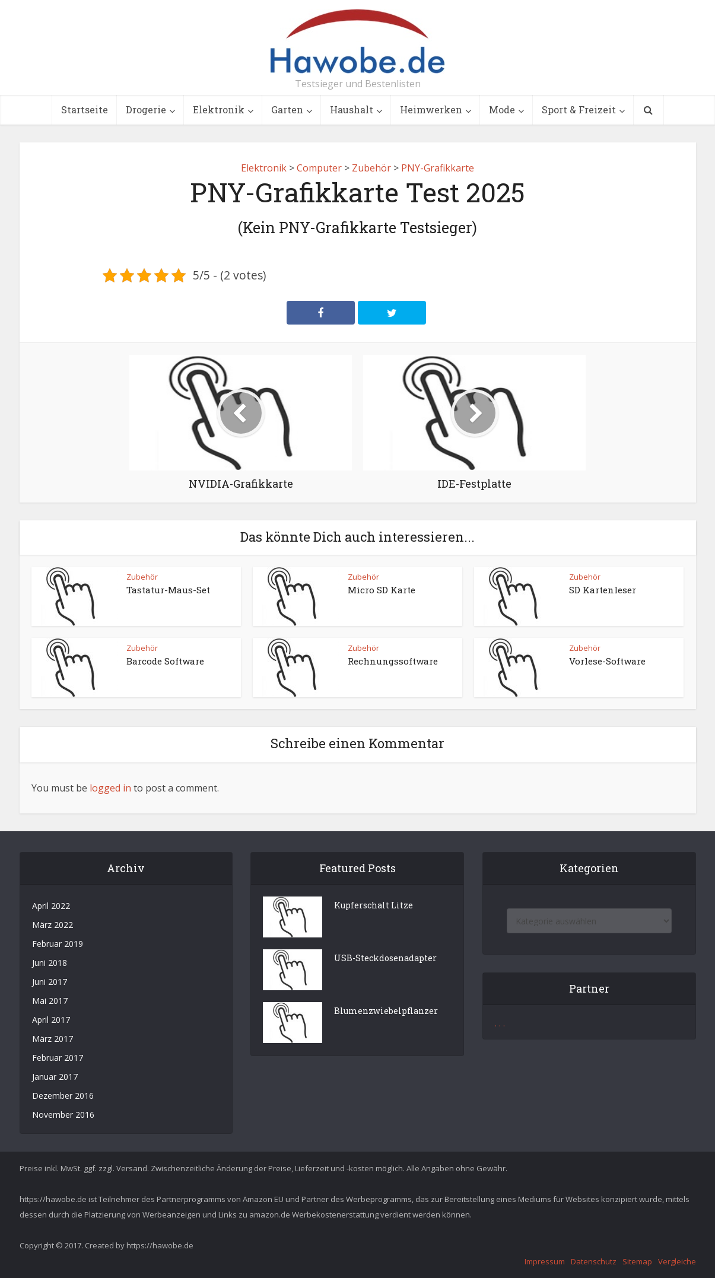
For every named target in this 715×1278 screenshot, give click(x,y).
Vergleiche (677, 1261)
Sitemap (637, 1261)
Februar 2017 (57, 1057)
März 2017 (52, 1038)
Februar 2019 (57, 943)
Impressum (545, 1261)
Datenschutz (594, 1261)
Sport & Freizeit (579, 109)
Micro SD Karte (381, 590)
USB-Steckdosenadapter (385, 958)
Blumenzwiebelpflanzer (386, 1010)
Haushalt (351, 109)
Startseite (84, 109)
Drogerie (146, 109)
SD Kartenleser (602, 590)
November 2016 (63, 1114)
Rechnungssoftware (393, 661)
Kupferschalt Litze (373, 905)
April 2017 (51, 1019)
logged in (110, 787)
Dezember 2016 (63, 1095)
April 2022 (51, 905)
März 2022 (52, 924)
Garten (287, 109)
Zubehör (142, 576)
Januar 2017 (55, 1076)
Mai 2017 (50, 1000)
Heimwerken (431, 109)
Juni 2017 (49, 981)
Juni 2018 (49, 962)
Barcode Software (165, 661)
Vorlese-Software (607, 661)
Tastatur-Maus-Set (168, 590)
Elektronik (218, 109)
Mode (502, 109)
